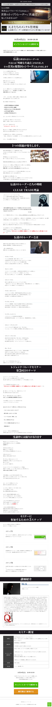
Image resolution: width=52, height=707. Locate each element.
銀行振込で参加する (26, 691)
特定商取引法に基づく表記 (31, 704)
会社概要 (17, 704)
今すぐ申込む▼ (49, 704)
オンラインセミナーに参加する (26, 44)
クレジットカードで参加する (26, 685)
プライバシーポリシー (23, 704)
